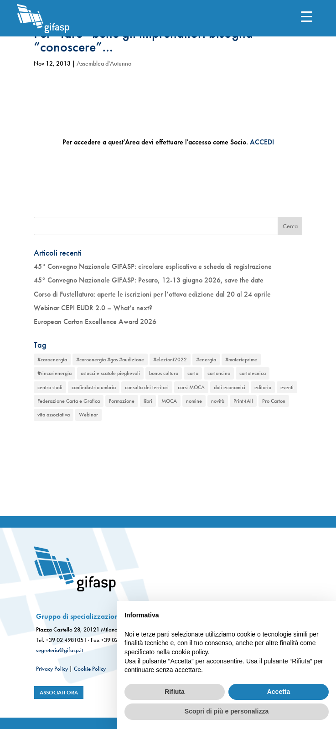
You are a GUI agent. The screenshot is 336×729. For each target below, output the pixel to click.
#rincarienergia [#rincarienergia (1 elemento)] (54, 373)
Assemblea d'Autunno (104, 63)
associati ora (59, 692)
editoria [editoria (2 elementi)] (262, 387)
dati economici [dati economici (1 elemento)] (229, 387)
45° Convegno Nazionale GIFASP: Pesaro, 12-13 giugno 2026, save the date (149, 280)
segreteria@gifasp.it (59, 650)
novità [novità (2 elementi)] (217, 401)
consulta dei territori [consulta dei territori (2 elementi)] (147, 387)
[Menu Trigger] (306, 16)
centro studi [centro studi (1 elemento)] (49, 387)
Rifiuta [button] (175, 691)
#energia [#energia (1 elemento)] (206, 359)
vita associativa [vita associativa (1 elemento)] (53, 414)
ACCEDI (262, 142)
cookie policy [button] (190, 652)
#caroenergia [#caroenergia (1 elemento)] (52, 359)
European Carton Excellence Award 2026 (95, 321)
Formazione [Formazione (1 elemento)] (121, 401)
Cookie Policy (90, 669)
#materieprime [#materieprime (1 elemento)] (241, 359)
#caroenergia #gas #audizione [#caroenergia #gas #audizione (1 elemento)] (110, 359)
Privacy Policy (52, 669)
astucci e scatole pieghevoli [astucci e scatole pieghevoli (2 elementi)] (110, 373)
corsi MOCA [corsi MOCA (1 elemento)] (191, 387)
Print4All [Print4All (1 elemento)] (243, 401)
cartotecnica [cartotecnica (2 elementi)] (252, 373)
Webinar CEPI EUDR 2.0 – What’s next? (93, 308)
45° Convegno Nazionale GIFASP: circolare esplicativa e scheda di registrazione (153, 266)
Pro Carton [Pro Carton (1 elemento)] (273, 401)
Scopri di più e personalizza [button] (227, 711)
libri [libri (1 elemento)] (148, 401)
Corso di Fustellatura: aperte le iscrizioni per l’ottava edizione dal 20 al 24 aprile (152, 294)
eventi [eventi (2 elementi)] (287, 387)
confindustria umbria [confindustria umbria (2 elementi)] (94, 387)
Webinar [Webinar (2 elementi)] (88, 414)
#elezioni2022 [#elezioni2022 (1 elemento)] (170, 359)
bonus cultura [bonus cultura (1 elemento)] (163, 373)
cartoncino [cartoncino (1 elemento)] (218, 373)
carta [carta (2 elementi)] (192, 373)
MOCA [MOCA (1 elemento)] (169, 401)
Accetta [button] (278, 691)
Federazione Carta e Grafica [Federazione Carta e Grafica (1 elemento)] (68, 401)
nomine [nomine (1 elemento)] (194, 401)
